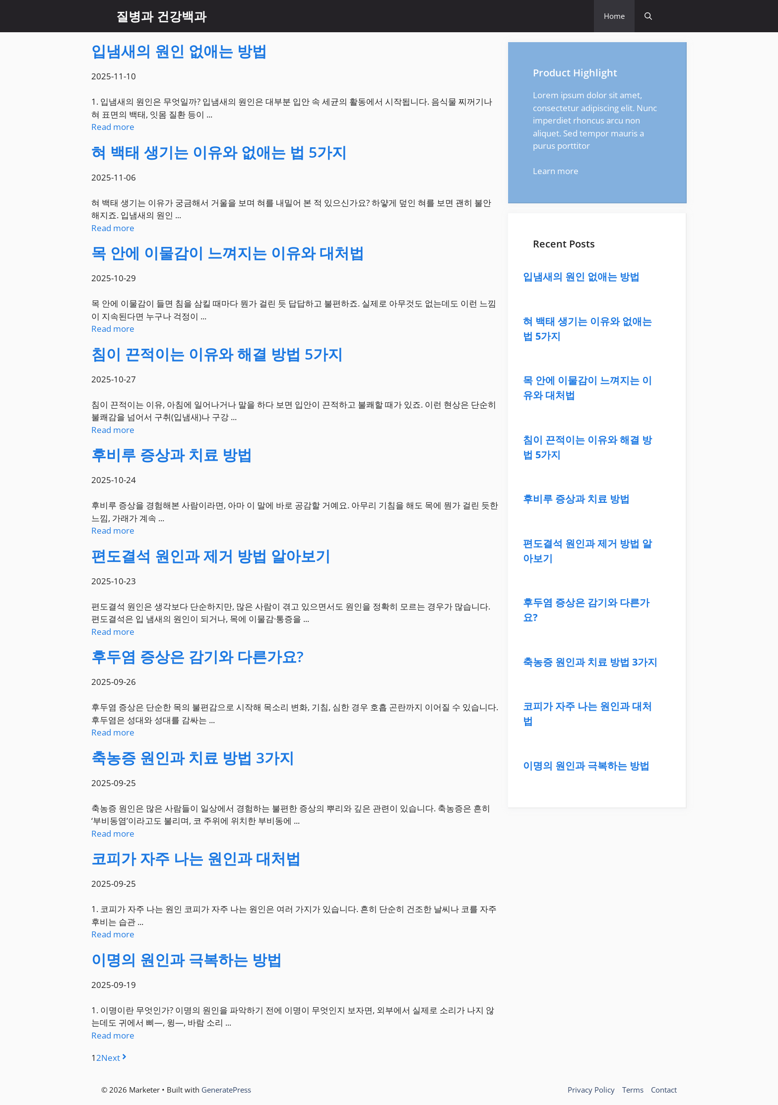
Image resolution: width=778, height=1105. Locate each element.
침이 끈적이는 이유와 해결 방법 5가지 (217, 354)
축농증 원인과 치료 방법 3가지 (192, 757)
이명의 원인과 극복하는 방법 (186, 959)
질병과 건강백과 (161, 15)
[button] (648, 16)
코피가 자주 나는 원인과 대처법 (196, 858)
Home (614, 16)
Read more (112, 126)
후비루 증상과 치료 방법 (171, 454)
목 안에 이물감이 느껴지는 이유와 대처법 (227, 253)
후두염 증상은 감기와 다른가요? (197, 656)
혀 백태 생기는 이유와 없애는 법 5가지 (219, 152)
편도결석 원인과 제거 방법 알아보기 (210, 556)
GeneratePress (226, 1090)
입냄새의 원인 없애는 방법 (179, 51)
